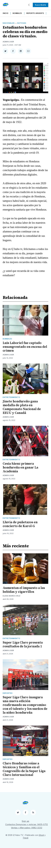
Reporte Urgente (35, 13)
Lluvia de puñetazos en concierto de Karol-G (20, 524)
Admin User (8, 42)
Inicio (5, 13)
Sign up (25, 821)
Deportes (8, 693)
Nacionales (9, 23)
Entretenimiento (11, 397)
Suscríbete (40, 5)
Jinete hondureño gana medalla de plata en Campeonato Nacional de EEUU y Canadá (22, 407)
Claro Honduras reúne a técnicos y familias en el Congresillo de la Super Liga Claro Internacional (24, 769)
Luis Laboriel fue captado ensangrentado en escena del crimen (25, 347)
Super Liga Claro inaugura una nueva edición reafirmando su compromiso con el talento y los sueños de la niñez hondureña (25, 705)
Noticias (21, 23)
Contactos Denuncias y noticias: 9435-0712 (26, 824)
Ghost (41, 835)
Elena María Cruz (11, 596)
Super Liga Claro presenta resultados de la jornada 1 (23, 644)
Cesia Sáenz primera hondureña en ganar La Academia (20, 467)
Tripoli (25, 838)
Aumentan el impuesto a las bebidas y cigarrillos (24, 590)
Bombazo (17, 13)
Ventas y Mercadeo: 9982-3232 (26, 828)
